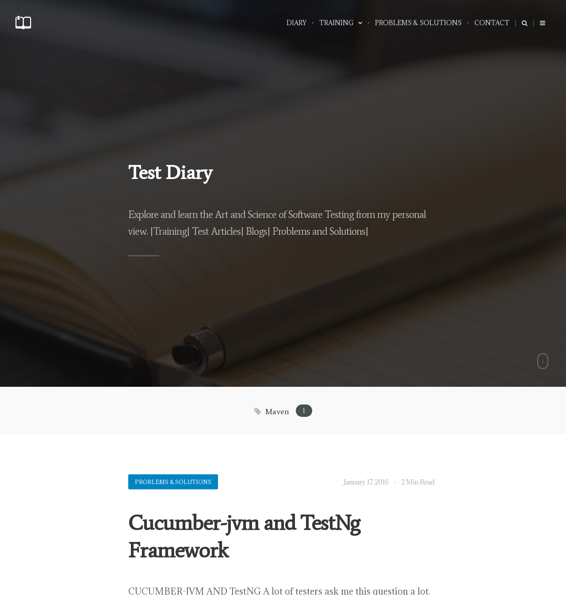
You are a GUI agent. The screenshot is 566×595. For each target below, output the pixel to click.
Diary (296, 23)
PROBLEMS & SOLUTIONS (418, 23)
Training (340, 23)
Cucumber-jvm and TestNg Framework (244, 536)
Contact (491, 23)
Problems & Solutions (173, 481)
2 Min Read (417, 481)
